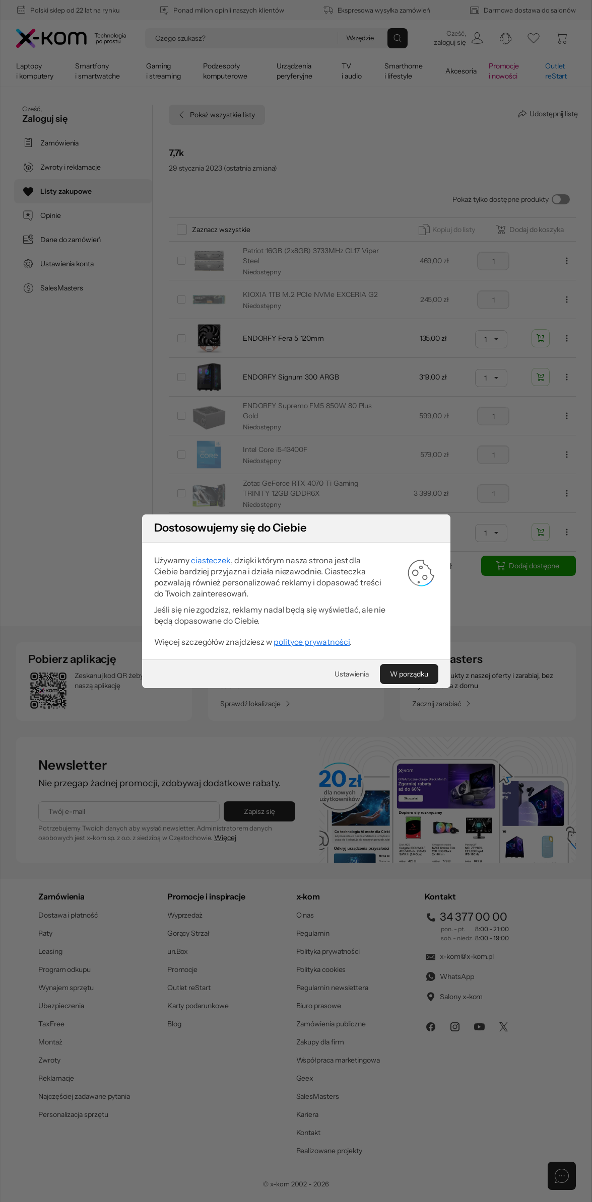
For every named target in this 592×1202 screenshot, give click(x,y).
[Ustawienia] (344, 664)
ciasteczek (221, 565)
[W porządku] (395, 664)
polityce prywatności (309, 636)
